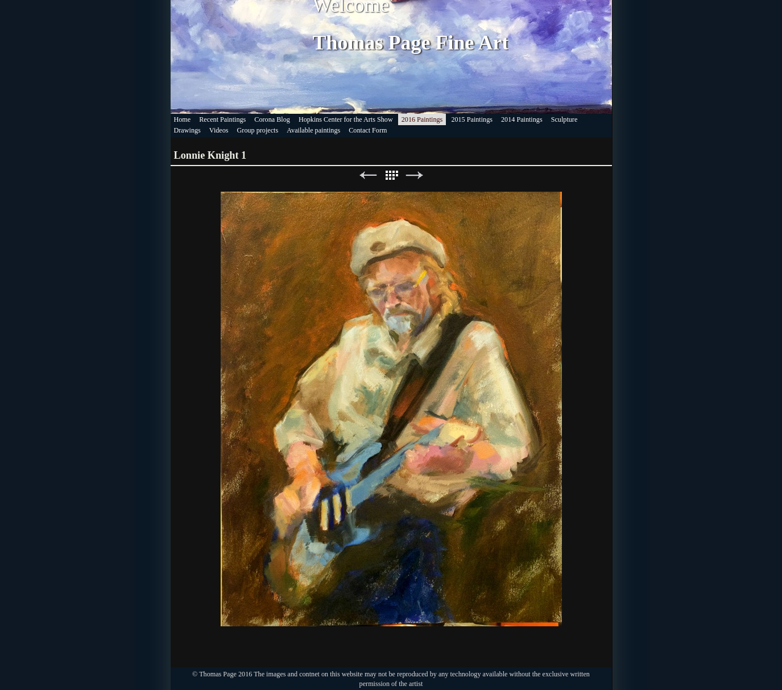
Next (414, 175)
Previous (368, 175)
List (391, 175)
